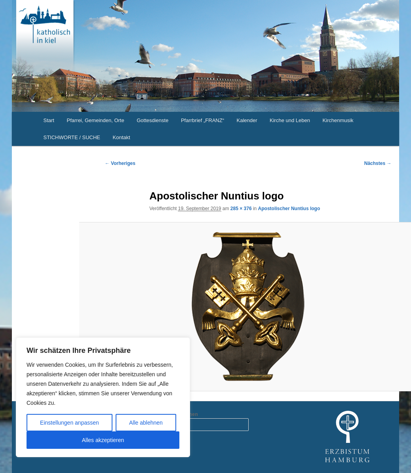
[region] (103, 397)
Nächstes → (378, 163)
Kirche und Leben (290, 120)
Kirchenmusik (337, 120)
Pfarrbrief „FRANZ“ (202, 120)
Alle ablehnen (146, 422)
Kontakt (121, 137)
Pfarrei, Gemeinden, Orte (95, 120)
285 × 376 (241, 208)
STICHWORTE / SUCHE (72, 137)
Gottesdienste (152, 120)
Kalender (246, 120)
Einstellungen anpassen (69, 422)
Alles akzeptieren (103, 440)
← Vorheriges (120, 163)
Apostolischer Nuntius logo (289, 208)
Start (49, 120)
